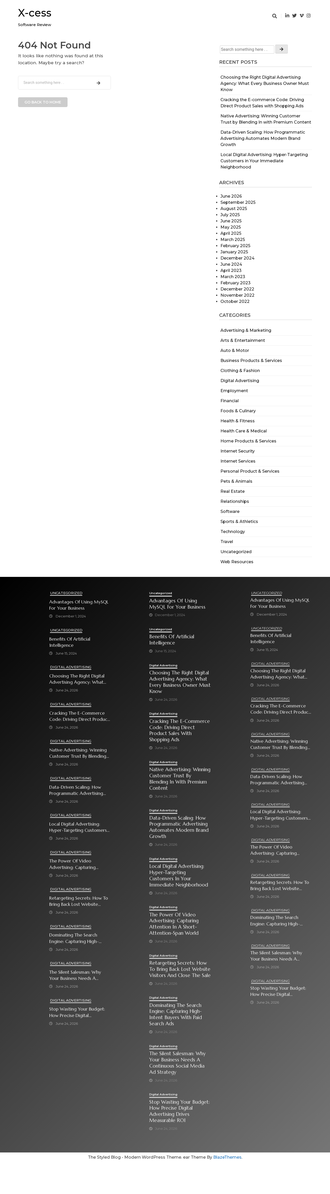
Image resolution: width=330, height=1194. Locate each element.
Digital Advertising (239, 380)
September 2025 (237, 202)
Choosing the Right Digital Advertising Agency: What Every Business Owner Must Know (264, 83)
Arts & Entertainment (242, 340)
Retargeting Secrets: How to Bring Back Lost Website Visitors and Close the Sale (79, 902)
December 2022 (237, 289)
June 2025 (231, 221)
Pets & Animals (236, 481)
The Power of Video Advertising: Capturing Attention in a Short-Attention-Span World (73, 865)
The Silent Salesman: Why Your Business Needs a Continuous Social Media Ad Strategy (79, 976)
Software (230, 511)
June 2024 (231, 264)
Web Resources (236, 561)
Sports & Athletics (239, 521)
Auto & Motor (234, 350)
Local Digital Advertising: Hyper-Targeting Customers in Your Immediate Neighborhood (264, 161)
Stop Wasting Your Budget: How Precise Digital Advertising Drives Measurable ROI (77, 1013)
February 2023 (235, 282)
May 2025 (230, 227)
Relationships (234, 501)
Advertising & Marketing (245, 330)
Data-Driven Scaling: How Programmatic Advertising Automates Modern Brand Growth (262, 138)
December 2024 (237, 258)
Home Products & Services (248, 441)
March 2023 (232, 276)
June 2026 (231, 196)
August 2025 (233, 208)
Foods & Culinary (238, 410)
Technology (232, 531)
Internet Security (237, 451)
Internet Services (237, 461)
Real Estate (232, 491)
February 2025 (235, 245)
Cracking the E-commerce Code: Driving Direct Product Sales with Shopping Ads (79, 716)
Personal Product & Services (249, 471)
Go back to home (42, 102)
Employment (234, 390)
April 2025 (230, 233)
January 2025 (234, 251)
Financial (229, 400)
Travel (226, 541)
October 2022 (235, 301)
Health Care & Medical (243, 431)
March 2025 (232, 239)
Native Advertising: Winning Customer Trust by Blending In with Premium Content (78, 753)
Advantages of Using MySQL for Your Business (79, 605)
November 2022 (237, 295)
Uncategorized (236, 551)
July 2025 (230, 214)
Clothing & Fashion (240, 370)
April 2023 (231, 270)
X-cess (34, 12)
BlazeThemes (227, 1189)
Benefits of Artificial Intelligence (70, 642)
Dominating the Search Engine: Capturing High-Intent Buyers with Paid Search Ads (74, 939)
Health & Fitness (237, 420)
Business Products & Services (251, 360)
